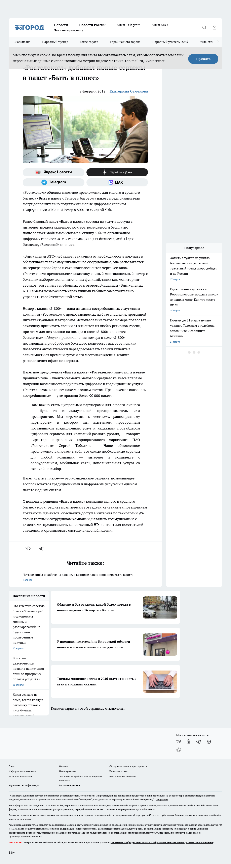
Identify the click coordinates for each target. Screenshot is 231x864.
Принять (203, 59)
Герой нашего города (125, 42)
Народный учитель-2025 (170, 42)
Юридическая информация (24, 785)
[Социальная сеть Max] (117, 182)
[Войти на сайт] (214, 27)
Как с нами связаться (20, 776)
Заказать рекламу (68, 30)
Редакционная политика (123, 776)
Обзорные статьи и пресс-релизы (128, 766)
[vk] (28, 548)
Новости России (92, 25)
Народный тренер (55, 42)
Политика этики (118, 771)
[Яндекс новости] (53, 172)
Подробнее (162, 799)
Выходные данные (69, 785)
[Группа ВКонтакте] (179, 742)
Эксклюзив (22, 42)
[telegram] (43, 548)
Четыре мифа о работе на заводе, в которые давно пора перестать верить (85, 577)
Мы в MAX (160, 25)
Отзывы (63, 766)
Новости (61, 25)
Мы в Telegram (129, 25)
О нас (12, 766)
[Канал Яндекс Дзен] (117, 172)
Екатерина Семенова (129, 91)
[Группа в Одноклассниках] (189, 742)
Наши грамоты (67, 771)
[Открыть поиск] (204, 27)
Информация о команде (22, 771)
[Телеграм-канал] (53, 182)
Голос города (89, 42)
